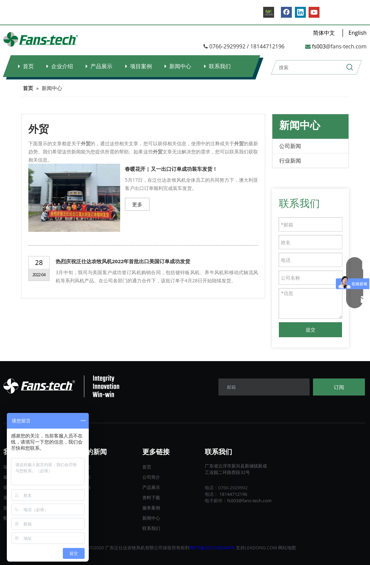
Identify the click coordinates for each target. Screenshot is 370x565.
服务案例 (151, 508)
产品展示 (101, 66)
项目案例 (141, 66)
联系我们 (220, 66)
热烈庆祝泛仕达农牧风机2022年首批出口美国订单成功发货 (123, 261)
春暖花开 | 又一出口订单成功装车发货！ (171, 168)
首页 (28, 66)
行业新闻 (290, 160)
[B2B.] (268, 12)
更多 (137, 204)
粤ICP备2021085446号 (212, 548)
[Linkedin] (300, 12)
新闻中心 (180, 66)
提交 (310, 329)
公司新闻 (290, 146)
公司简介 (151, 477)
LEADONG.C (257, 548)
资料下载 (151, 497)
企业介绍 (62, 66)
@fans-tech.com (346, 46)
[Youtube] (314, 12)
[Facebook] (286, 12)
